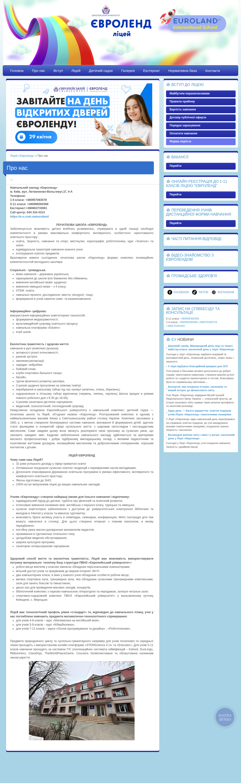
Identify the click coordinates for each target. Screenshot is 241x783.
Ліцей (75, 70)
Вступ (58, 70)
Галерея (128, 70)
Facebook (178, 292)
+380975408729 (207, 322)
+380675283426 (175, 325)
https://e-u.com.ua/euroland (29, 216)
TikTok (200, 292)
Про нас (38, 70)
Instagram (222, 292)
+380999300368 (189, 318)
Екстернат (151, 70)
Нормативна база (182, 70)
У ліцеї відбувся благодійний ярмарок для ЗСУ (198, 366)
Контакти (212, 70)
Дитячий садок (101, 70)
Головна (16, 70)
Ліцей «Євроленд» (120, 37)
